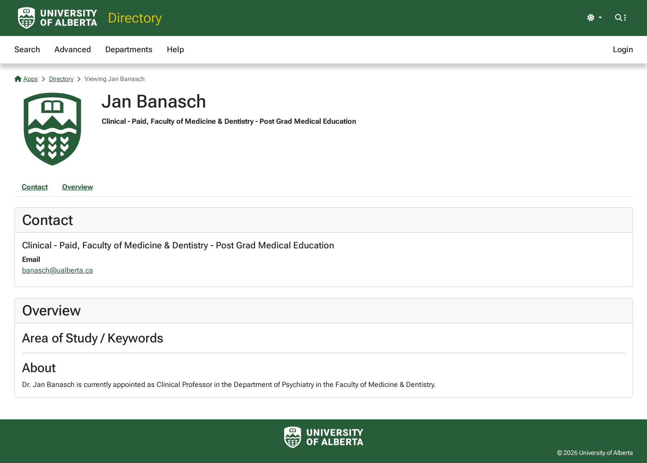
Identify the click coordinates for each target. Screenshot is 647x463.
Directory (135, 18)
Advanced (72, 49)
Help (175, 49)
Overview (77, 187)
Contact (35, 187)
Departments (128, 49)
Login (623, 49)
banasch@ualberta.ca (57, 270)
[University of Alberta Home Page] (57, 18)
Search (27, 49)
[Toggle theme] (594, 18)
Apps (26, 78)
